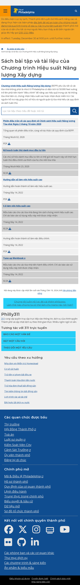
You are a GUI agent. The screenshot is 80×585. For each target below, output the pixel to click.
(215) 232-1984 (26, 32)
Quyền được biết (40, 578)
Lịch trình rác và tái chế (15, 396)
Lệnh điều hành (15, 491)
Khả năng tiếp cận (41, 582)
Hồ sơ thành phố (16, 481)
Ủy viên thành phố (17, 455)
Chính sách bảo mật (60, 578)
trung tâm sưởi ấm (52, 26)
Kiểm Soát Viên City (17, 445)
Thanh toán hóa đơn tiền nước (19, 380)
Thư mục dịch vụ (16, 558)
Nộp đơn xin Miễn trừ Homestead (21, 363)
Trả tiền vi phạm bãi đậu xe (18, 374)
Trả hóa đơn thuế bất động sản (20, 385)
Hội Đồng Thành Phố (18, 429)
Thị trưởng (11, 424)
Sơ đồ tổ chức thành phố (21, 511)
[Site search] (76, 11)
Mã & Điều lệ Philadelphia (22, 476)
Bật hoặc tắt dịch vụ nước (17, 402)
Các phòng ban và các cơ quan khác (29, 553)
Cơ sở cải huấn (11, 368)
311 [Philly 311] (3, 318)
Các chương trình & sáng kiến (25, 563)
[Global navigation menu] (5, 11)
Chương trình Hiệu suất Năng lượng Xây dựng (26, 85)
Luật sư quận (13, 439)
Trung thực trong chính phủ (24, 496)
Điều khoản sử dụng (19, 578)
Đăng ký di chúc (15, 460)
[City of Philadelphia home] (24, 11)
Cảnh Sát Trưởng (16, 450)
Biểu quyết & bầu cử (18, 501)
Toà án (9, 434)
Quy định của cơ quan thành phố (27, 486)
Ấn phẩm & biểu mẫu (15, 49)
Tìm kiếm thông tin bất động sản (20, 391)
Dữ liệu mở (12, 506)
